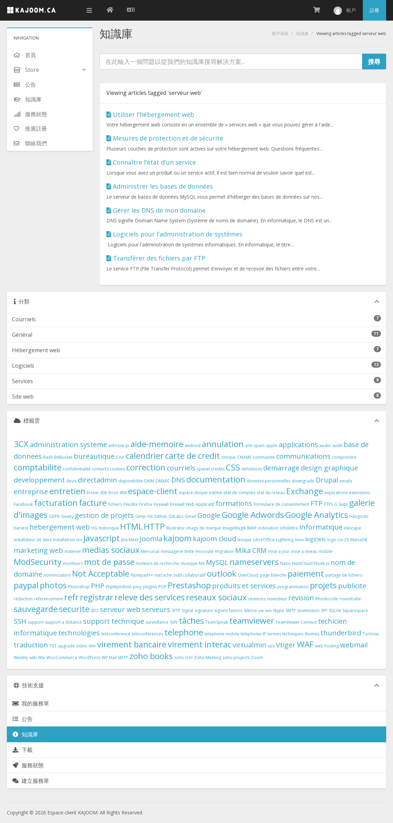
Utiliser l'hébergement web (150, 114)
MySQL (217, 562)
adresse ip (118, 445)
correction (145, 467)
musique (189, 563)
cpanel (203, 469)
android (192, 445)
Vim (92, 646)
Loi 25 (343, 540)
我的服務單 (30, 703)
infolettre (289, 528)
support (36, 622)
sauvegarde (36, 608)
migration (224, 551)
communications (303, 456)
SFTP (176, 610)
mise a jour (279, 551)
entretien (67, 491)
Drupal (327, 480)
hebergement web (60, 527)
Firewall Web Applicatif (192, 504)
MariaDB (358, 540)
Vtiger (286, 644)
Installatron (64, 540)
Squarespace (355, 610)
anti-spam (255, 445)
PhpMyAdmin (118, 587)
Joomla (151, 538)
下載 (22, 750)
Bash (48, 457)
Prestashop (189, 585)
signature (204, 610)
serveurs (156, 609)
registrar (96, 597)
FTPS (328, 504)
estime (215, 493)
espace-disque (193, 493)
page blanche (273, 575)
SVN (173, 622)
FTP (317, 503)
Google (208, 515)
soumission (308, 610)
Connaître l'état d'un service (151, 162)
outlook (221, 573)
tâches (191, 620)
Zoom (257, 657)
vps (271, 646)
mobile (326, 551)
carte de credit (192, 455)
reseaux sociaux (216, 597)
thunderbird (341, 632)
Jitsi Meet (129, 540)
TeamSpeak (216, 622)
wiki (33, 657)
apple (271, 445)
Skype (278, 610)
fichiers (115, 504)
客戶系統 (280, 33)
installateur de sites (32, 540)
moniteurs (73, 563)
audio (325, 445)
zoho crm (183, 657)
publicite (352, 585)
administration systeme (68, 444)
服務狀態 (28, 765)
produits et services (244, 585)
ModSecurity (37, 561)
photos (53, 585)
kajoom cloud (214, 538)
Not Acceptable (100, 573)
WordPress (89, 657)
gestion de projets (104, 515)
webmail (354, 644)
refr (71, 597)
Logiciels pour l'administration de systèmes (174, 234)
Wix (41, 657)
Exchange (304, 491)
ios (79, 540)
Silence (250, 610)
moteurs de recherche (157, 563)
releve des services (150, 597)
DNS (178, 480)
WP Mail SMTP (115, 657)
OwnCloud (248, 575)
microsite (204, 551)
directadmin (97, 480)
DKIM (149, 481)
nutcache (163, 575)
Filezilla (131, 504)
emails (345, 481)
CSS (233, 467)
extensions (359, 493)
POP (162, 587)
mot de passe (109, 561)
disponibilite (130, 481)
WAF (305, 644)
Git (150, 516)
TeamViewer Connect (296, 622)
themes (312, 634)
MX (202, 563)
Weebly (21, 657)
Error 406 (117, 493)
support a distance (63, 622)
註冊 (374, 10)
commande (264, 457)
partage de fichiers (343, 575)
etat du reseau (271, 493)
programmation (293, 587)
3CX (21, 443)
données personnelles (268, 481)
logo (331, 540)
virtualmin (249, 644)
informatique (321, 527)
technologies (79, 632)
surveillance (157, 622)
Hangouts (358, 516)
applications (298, 444)
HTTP (154, 526)
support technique (113, 621)
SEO (95, 610)
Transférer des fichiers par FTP (155, 258)
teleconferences (147, 634)
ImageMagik (234, 528)
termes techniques (285, 634)
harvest (21, 528)
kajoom (177, 538)
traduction (31, 644)
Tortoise (370, 634)
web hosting (327, 646)
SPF (324, 610)
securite (74, 608)
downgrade (303, 481)
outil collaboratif (189, 575)
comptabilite (37, 467)
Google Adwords (253, 514)
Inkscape (352, 528)
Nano (285, 563)
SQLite (335, 610)
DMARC (162, 481)
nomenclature (57, 575)
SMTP (291, 610)
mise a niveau (304, 551)
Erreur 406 (97, 493)
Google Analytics (316, 514)
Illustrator (175, 528)
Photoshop (79, 587)
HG (94, 528)
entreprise (31, 491)
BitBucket (63, 457)
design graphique (329, 467)
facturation (56, 502)
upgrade (66, 646)
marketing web (38, 550)
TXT (53, 646)
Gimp (140, 516)
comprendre (344, 457)
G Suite (341, 504)
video (81, 646)
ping (137, 587)
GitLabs (176, 516)
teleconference (115, 634)
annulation (223, 443)
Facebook (23, 504)
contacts (100, 469)
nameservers (254, 561)
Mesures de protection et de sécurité (164, 138)
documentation (215, 479)
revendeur (277, 599)
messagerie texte (177, 551)
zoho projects (236, 657)
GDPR (54, 516)
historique (109, 528)
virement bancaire (131, 644)
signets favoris (228, 610)
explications (336, 493)
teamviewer (251, 620)
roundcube (350, 599)
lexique (245, 540)
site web (264, 610)
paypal (26, 585)
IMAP (252, 528)
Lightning (284, 540)
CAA (120, 457)
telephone (183, 632)
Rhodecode (326, 599)
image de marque (203, 528)
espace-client (152, 491)
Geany (67, 516)
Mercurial (150, 551)
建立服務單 (30, 781)
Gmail (190, 516)
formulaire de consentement (281, 504)
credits (217, 469)
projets (323, 585)
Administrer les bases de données (159, 186)
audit (337, 445)
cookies (117, 469)
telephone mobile (222, 634)
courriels (181, 467)
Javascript (101, 538)
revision (301, 597)
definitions (251, 469)
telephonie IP (253, 634)
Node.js (321, 563)
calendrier (145, 455)
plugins (150, 587)
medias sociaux (111, 549)
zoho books (151, 655)
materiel (73, 551)
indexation (268, 528)
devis (71, 481)
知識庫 (302, 33)
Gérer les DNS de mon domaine (156, 210)
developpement (39, 480)
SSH (20, 621)
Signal (187, 610)
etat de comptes (239, 493)
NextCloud (302, 563)
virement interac (199, 644)
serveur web (120, 609)
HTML (131, 526)
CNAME (244, 457)
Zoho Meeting (207, 657)
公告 (22, 719)
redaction (23, 599)
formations (234, 503)
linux (299, 540)
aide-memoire (156, 443)
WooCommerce (61, 657)
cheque (228, 457)
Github (160, 516)
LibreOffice (264, 540)
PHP (97, 585)
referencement (48, 599)
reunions (256, 599)
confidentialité (77, 469)
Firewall (161, 504)
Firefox (145, 504)
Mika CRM (251, 550)
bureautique (94, 456)
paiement (306, 573)
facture (93, 502)
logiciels (315, 539)
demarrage (281, 467)
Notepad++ (142, 575)
